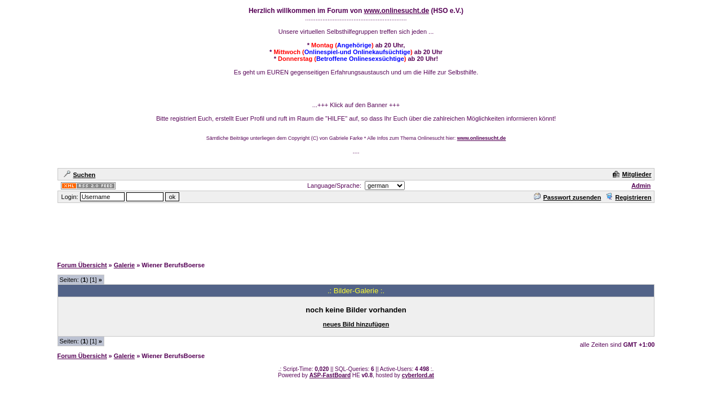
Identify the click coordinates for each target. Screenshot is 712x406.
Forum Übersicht (82, 265)
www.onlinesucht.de (397, 11)
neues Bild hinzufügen (356, 324)
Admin (641, 185)
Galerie (124, 265)
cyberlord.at (418, 375)
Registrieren (628, 197)
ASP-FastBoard (330, 375)
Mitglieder (632, 174)
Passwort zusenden (568, 197)
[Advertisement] (356, 229)
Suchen (80, 174)
